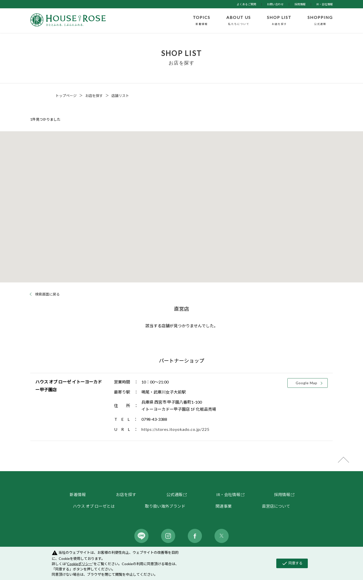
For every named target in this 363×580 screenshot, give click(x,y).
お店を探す (94, 95)
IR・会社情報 (324, 4)
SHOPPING (320, 20)
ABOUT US (238, 20)
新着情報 (78, 494)
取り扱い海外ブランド (165, 506)
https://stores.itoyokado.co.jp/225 (175, 429)
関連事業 (224, 506)
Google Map (306, 383)
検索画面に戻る (47, 294)
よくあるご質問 (246, 4)
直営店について (276, 506)
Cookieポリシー (79, 564)
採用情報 (300, 4)
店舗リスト (120, 95)
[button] (181, 202)
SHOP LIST (279, 20)
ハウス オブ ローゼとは (94, 506)
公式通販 (174, 494)
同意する (292, 563)
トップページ (66, 95)
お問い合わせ (275, 4)
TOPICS (201, 20)
